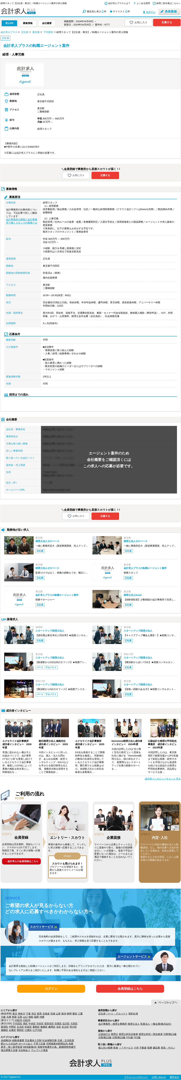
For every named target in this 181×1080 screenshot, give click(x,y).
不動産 (143, 1047)
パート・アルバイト (117, 1013)
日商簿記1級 (170, 1034)
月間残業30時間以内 (57, 1043)
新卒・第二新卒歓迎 (11, 1047)
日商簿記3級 (119, 1037)
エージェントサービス (134, 957)
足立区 (65, 1026)
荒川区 (73, 1026)
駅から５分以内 (9, 1043)
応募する (167, 22)
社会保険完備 (49, 1040)
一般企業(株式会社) (161, 1024)
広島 (19, 1017)
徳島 (30, 1017)
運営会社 (174, 1077)
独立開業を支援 (9, 1050)
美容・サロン (168, 1047)
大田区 (74, 1023)
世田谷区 (49, 1023)
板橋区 (44, 1026)
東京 (14, 1013)
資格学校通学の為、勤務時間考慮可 (56, 1047)
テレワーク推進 (39, 1050)
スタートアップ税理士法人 (49, 630)
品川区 (66, 1023)
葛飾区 (4, 1030)
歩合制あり (24, 1050)
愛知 (74, 1013)
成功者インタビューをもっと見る (163, 778)
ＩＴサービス (126, 1047)
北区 (58, 1026)
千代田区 (17, 1023)
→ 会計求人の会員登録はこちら (21, 861)
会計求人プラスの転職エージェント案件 (145, 568)
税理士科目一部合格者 (151, 1034)
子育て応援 (39, 1043)
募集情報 (28, 23)
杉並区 (28, 1026)
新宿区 (4, 1026)
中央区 (32, 1023)
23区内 (18, 1020)
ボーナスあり (25, 1043)
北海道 (46, 1013)
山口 (25, 1017)
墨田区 (20, 1030)
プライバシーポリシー (136, 1077)
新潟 (63, 1013)
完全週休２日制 (33, 1040)
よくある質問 (143, 3)
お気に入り (138, 22)
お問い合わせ (159, 1077)
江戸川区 (37, 1030)
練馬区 (51, 1026)
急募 (71, 1043)
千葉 (28, 1013)
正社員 (101, 1013)
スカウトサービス (44, 927)
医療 (149, 1047)
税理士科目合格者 (128, 1034)
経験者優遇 (18, 1040)
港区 (25, 1023)
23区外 (26, 1020)
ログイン (150, 12)
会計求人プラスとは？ (119, 3)
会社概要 (47, 23)
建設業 (156, 1047)
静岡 (69, 1013)
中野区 (12, 1026)
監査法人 (145, 1024)
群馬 (39, 1013)
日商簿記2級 (105, 1037)
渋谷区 (40, 1023)
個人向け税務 (105, 1047)
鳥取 (14, 1017)
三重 (80, 1013)
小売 (136, 1047)
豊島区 (36, 1026)
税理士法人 (134, 1024)
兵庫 (8, 1017)
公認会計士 (104, 1034)
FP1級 (129, 1037)
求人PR (9, 23)
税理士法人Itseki (133, 595)
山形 (58, 1013)
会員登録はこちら (130, 988)
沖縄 (42, 1017)
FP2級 (137, 1037)
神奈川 (21, 1013)
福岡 (36, 1017)
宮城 (52, 1013)
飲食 (115, 1047)
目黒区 (58, 1023)
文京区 (20, 1026)
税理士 (114, 1034)
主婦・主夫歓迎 (65, 1040)
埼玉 (33, 1013)
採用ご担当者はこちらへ (168, 3)
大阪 (3, 1017)
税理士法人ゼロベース (47, 541)
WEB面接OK (30, 1047)
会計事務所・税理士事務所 (112, 1024)
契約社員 (133, 1013)
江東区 (28, 1030)
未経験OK (6, 1040)
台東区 (12, 1030)
